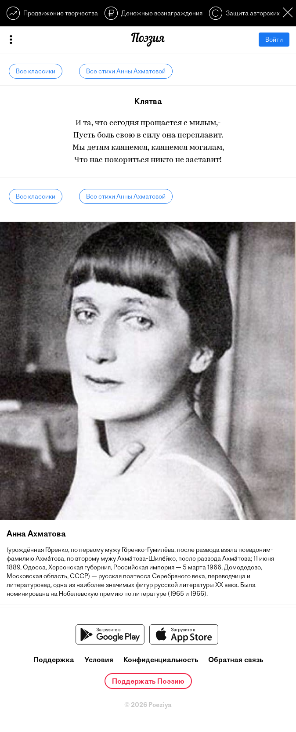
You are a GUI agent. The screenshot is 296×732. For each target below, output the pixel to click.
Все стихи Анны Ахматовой (126, 71)
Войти (274, 39)
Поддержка (53, 659)
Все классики (35, 71)
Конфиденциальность (160, 659)
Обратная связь (235, 659)
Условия (98, 659)
